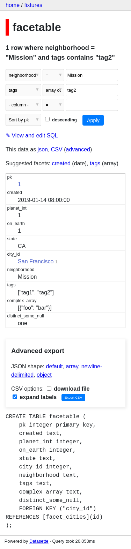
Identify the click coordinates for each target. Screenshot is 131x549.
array (72, 366)
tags (95, 163)
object (44, 375)
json (43, 149)
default (54, 366)
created (61, 163)
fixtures (33, 5)
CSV (57, 149)
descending (61, 119)
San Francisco (35, 261)
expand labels (35, 397)
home (13, 5)
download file (68, 389)
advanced (78, 149)
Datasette (39, 541)
